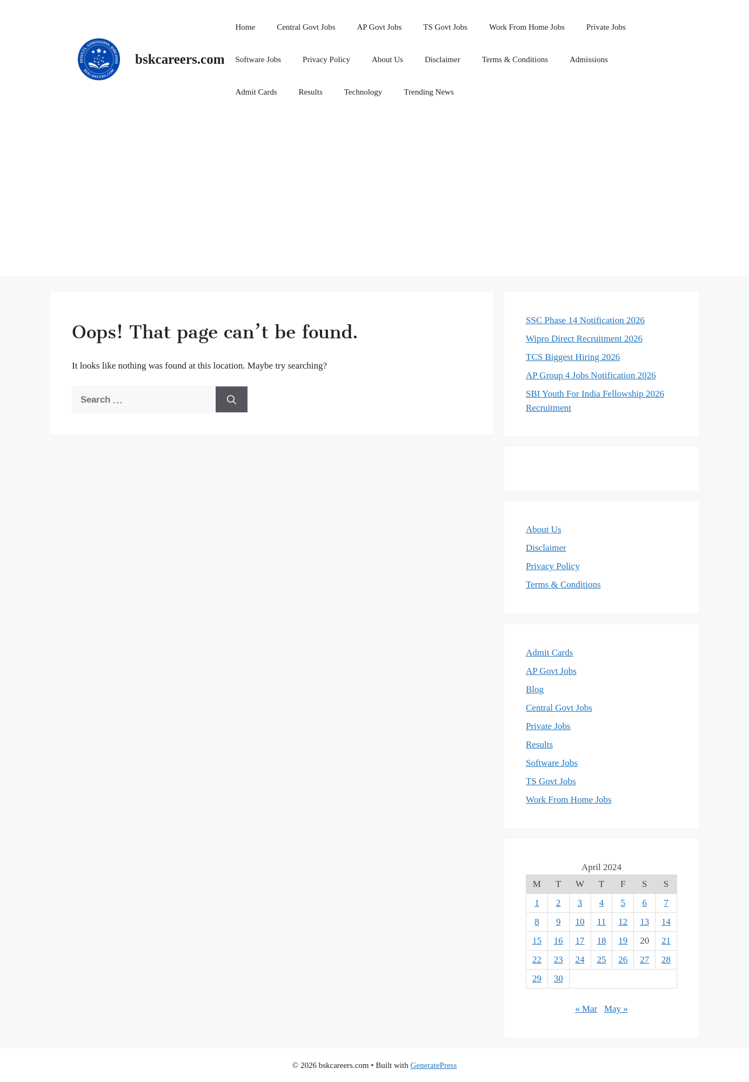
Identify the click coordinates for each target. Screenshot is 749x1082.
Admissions (589, 59)
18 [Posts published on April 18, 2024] (601, 941)
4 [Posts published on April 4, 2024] (601, 903)
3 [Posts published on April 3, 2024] (580, 903)
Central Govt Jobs (306, 27)
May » (616, 1009)
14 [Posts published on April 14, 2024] (666, 922)
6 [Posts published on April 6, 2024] (644, 903)
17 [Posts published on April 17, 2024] (580, 941)
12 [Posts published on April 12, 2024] (622, 922)
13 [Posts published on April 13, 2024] (644, 922)
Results (311, 92)
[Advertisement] (374, 200)
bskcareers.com (179, 59)
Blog (535, 689)
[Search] (232, 399)
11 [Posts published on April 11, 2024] (601, 922)
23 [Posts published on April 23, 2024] (558, 959)
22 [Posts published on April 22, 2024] (536, 959)
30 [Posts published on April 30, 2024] (558, 978)
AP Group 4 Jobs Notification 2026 (591, 375)
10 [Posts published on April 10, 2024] (580, 922)
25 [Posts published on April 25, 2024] (601, 959)
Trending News (428, 92)
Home (245, 27)
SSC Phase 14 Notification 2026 (585, 320)
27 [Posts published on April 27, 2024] (644, 959)
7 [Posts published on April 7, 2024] (666, 903)
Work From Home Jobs (527, 27)
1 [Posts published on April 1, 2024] (536, 903)
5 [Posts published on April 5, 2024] (623, 903)
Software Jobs (258, 59)
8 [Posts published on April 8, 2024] (536, 922)
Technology (363, 92)
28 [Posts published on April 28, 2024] (666, 959)
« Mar (586, 1009)
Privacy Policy (326, 59)
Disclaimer (442, 59)
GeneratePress (433, 1065)
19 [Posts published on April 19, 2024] (622, 941)
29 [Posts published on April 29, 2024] (536, 978)
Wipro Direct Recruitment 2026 (584, 338)
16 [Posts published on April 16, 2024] (558, 941)
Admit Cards (256, 92)
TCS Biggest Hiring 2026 (573, 357)
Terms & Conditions (515, 59)
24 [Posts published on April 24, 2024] (580, 959)
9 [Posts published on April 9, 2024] (558, 922)
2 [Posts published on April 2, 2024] (558, 903)
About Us (387, 59)
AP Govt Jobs (379, 27)
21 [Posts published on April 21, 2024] (666, 941)
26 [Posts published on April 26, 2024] (622, 959)
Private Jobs (606, 27)
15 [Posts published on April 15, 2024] (536, 941)
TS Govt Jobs (445, 27)
